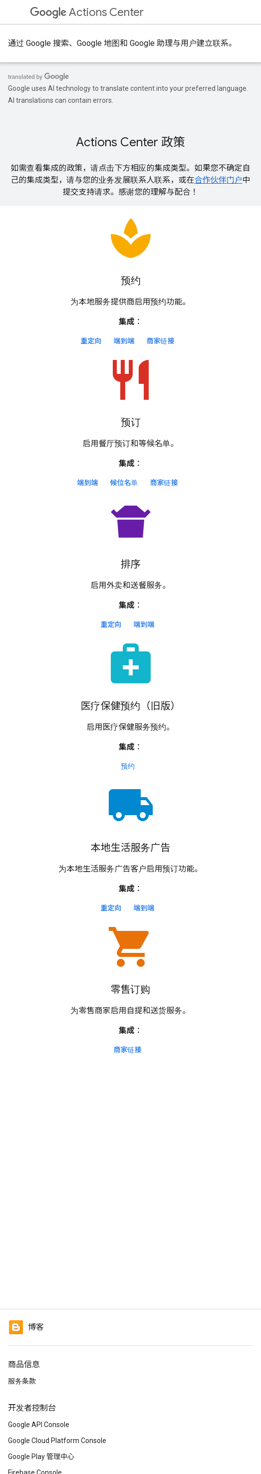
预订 (131, 422)
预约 (131, 281)
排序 (131, 564)
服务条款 (22, 1381)
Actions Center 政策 (130, 142)
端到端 (124, 340)
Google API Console (38, 1425)
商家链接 (161, 340)
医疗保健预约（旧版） (131, 706)
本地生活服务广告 (131, 848)
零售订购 (131, 989)
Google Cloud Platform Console (57, 1441)
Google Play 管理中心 (41, 1457)
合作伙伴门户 (218, 180)
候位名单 (124, 482)
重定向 (91, 340)
